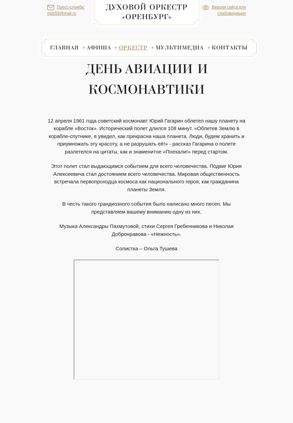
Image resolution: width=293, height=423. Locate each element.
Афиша (99, 47)
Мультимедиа (180, 47)
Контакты (230, 47)
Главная (64, 47)
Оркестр (133, 47)
